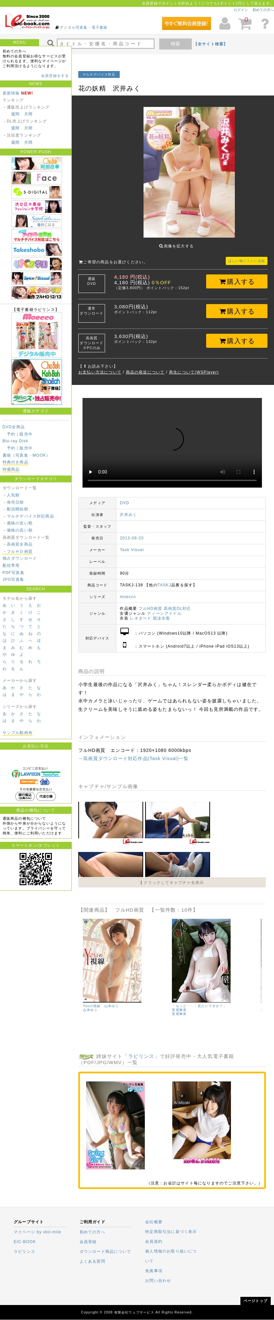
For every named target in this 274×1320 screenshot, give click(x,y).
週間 (15, 114)
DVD (124, 498)
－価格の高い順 (18, 530)
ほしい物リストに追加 (246, 256)
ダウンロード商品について (105, 1251)
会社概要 (153, 1222)
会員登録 (88, 1241)
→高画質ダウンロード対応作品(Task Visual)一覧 (133, 753)
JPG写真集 (13, 579)
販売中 (26, 434)
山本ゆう (90, 1005)
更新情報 (11, 93)
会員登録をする (55, 76)
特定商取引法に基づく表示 (171, 1231)
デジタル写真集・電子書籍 (83, 27)
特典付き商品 (15, 462)
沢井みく (128, 509)
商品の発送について (145, 367)
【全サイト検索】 (210, 44)
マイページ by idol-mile (37, 1232)
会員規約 (153, 1241)
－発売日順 (13, 502)
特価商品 (11, 469)
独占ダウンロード (20, 558)
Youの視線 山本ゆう (101, 1001)
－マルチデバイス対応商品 (28, 516)
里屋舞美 (179, 1009)
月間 (28, 114)
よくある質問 (92, 1261)
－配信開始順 (15, 509)
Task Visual (132, 545)
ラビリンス (141, 1051)
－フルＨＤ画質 (18, 551)
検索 (175, 43)
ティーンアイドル (164, 608)
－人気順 (11, 495)
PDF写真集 (13, 572)
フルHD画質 (150, 603)
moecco (128, 592)
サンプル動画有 (18, 732)
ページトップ (255, 1301)
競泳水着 (161, 613)
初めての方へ (263, 10)
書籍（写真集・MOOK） (27, 455)
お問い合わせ (158, 1280)
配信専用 (11, 565)
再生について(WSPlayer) (194, 367)
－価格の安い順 (18, 523)
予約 (11, 434)
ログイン (241, 10)
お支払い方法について (99, 367)
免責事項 (153, 1271)
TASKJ (164, 580)
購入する (237, 276)
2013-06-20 (132, 533)
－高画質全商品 (18, 544)
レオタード (140, 613)
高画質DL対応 (177, 603)
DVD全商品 (14, 427)
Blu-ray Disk (15, 441)
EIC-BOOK (25, 1241)
